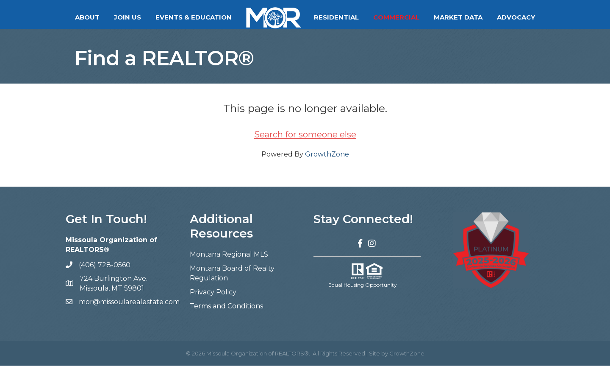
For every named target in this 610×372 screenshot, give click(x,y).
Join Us (127, 17)
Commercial (396, 17)
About (87, 17)
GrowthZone (327, 161)
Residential (336, 17)
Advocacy (516, 17)
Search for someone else (305, 141)
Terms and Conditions (226, 312)
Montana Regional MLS (229, 260)
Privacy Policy (213, 298)
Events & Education (193, 17)
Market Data (458, 17)
